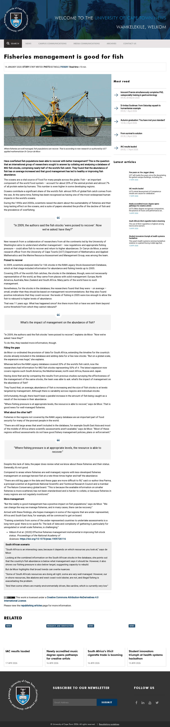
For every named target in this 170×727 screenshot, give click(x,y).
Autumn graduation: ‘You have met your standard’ (143, 120)
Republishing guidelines (109, 724)
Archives (111, 43)
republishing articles (31, 605)
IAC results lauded (129, 147)
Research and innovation (60, 626)
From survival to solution (131, 133)
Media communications (87, 43)
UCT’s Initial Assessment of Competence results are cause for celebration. (145, 192)
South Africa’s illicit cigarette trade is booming (147, 221)
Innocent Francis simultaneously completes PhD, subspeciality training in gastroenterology (142, 93)
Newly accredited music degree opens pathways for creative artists (144, 205)
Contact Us (129, 43)
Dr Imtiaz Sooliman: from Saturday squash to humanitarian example (141, 106)
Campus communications (52, 43)
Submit (107, 702)
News (28, 43)
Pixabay (64, 67)
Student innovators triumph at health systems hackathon (147, 237)
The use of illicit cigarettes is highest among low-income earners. (146, 225)
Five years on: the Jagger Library (141, 172)
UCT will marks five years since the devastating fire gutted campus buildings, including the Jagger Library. (147, 176)
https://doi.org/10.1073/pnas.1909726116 (43, 538)
